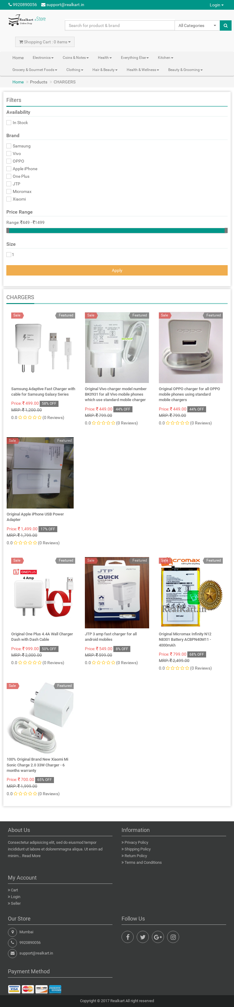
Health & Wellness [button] (143, 70)
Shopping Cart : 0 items (45, 41)
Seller (16, 903)
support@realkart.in (62, 4)
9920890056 (22, 4)
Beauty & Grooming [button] (185, 70)
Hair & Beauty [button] (105, 70)
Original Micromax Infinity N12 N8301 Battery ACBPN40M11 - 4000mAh (185, 639)
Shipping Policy (138, 849)
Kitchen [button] (165, 58)
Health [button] (105, 58)
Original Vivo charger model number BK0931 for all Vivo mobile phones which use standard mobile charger (116, 394)
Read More (31, 855)
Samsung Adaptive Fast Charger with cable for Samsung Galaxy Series (43, 392)
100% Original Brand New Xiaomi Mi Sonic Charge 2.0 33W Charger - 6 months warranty (37, 764)
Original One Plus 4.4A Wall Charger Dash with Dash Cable (42, 637)
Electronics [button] (43, 58)
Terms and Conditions (143, 862)
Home (18, 57)
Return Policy (136, 855)
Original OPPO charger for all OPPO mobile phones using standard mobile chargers (189, 394)
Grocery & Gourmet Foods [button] (34, 70)
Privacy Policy (136, 842)
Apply (117, 270)
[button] (197, 25)
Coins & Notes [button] (76, 58)
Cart (14, 890)
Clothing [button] (74, 70)
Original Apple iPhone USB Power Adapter (35, 517)
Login (217, 4)
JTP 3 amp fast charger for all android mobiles (111, 637)
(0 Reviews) (53, 417)
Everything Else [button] (135, 58)
